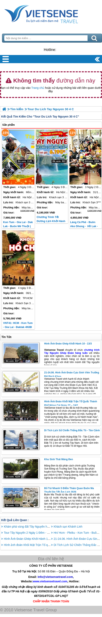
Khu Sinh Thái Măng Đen (58, 459)
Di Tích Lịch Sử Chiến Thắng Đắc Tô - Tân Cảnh (72, 430)
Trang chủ (37, 87)
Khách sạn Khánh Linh (68, 526)
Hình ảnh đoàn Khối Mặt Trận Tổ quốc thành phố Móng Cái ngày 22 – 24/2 (51, 545)
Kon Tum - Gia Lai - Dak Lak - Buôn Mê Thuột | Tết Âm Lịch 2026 (18, 226)
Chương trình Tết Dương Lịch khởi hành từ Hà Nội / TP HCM (51, 221)
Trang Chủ (51, 13)
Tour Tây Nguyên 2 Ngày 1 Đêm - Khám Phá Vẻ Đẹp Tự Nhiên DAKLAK (49, 532)
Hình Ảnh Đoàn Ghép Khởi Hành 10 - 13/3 (68, 343)
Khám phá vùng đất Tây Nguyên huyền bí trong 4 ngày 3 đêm (43, 526)
